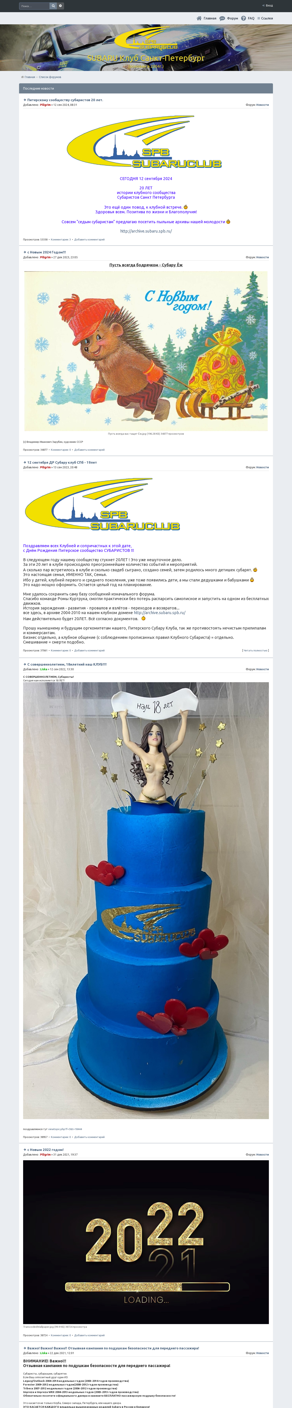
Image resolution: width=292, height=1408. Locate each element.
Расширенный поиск (60, 6)
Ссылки (267, 18)
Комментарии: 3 (61, 239)
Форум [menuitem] (232, 18)
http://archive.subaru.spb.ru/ (146, 231)
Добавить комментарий (89, 239)
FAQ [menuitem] (251, 18)
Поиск (53, 6)
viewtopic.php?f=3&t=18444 (65, 1129)
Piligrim (45, 104)
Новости (262, 104)
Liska (43, 669)
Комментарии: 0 (61, 449)
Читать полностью (255, 650)
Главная (210, 18)
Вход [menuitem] (269, 5)
